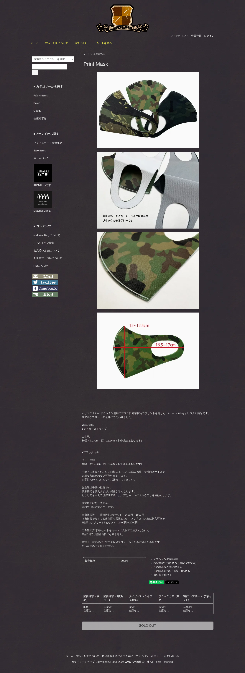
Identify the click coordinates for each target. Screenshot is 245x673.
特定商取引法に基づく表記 (117, 656)
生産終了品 (99, 54)
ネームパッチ (41, 158)
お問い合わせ (82, 43)
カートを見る (104, 43)
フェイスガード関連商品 (48, 142)
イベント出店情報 (44, 242)
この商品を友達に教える (168, 566)
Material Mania (43, 201)
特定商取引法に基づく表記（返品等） (176, 563)
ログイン (209, 35)
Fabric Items (41, 95)
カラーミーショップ (83, 661)
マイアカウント (179, 35)
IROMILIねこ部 (43, 175)
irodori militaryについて (47, 235)
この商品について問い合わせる (172, 570)
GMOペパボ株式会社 (137, 661)
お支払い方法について (47, 250)
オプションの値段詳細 (167, 559)
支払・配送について (56, 43)
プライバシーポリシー (148, 656)
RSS (36, 265)
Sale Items (40, 150)
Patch (37, 103)
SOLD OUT (147, 625)
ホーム (35, 43)
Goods (37, 110)
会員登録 (196, 35)
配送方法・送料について (48, 258)
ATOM (44, 265)
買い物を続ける (163, 574)
